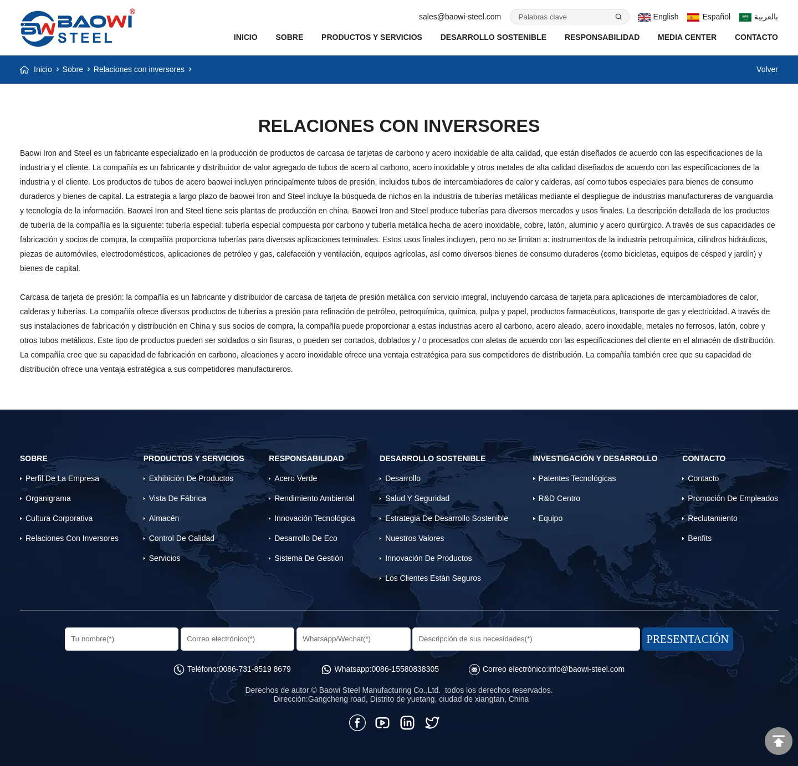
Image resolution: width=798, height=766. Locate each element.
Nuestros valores (414, 538)
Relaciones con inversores (139, 69)
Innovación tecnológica (314, 518)
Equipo (551, 518)
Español (708, 16)
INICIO (246, 37)
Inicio (43, 69)
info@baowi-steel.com (586, 669)
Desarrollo (403, 478)
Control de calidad (181, 538)
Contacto (756, 37)
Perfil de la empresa (62, 478)
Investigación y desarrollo (595, 458)
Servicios (165, 558)
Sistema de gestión (309, 558)
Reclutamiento (713, 518)
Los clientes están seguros (433, 578)
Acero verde (295, 478)
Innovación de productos (428, 558)
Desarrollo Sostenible (493, 37)
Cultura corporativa (59, 518)
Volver (767, 69)
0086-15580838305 (405, 669)
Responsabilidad (602, 37)
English (658, 16)
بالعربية (759, 16)
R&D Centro (559, 498)
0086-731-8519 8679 (255, 669)
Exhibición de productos (191, 478)
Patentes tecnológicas (577, 478)
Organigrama (48, 498)
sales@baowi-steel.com (460, 16)
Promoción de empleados (733, 498)
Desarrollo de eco (305, 538)
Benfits (700, 538)
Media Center (687, 37)
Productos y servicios (371, 37)
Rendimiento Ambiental (314, 498)
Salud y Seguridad (417, 498)
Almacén (164, 518)
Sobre (289, 37)
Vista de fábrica (177, 498)
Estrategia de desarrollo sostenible (446, 518)
